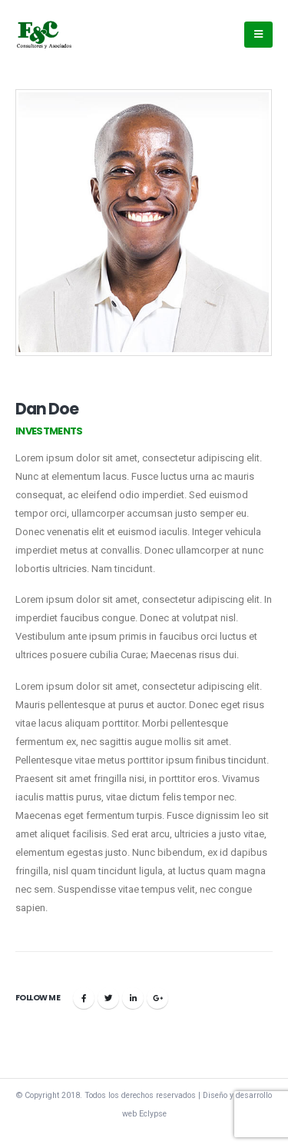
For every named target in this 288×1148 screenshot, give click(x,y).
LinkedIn (133, 998)
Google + (157, 998)
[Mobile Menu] (258, 35)
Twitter (108, 998)
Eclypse (153, 1114)
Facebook (83, 998)
